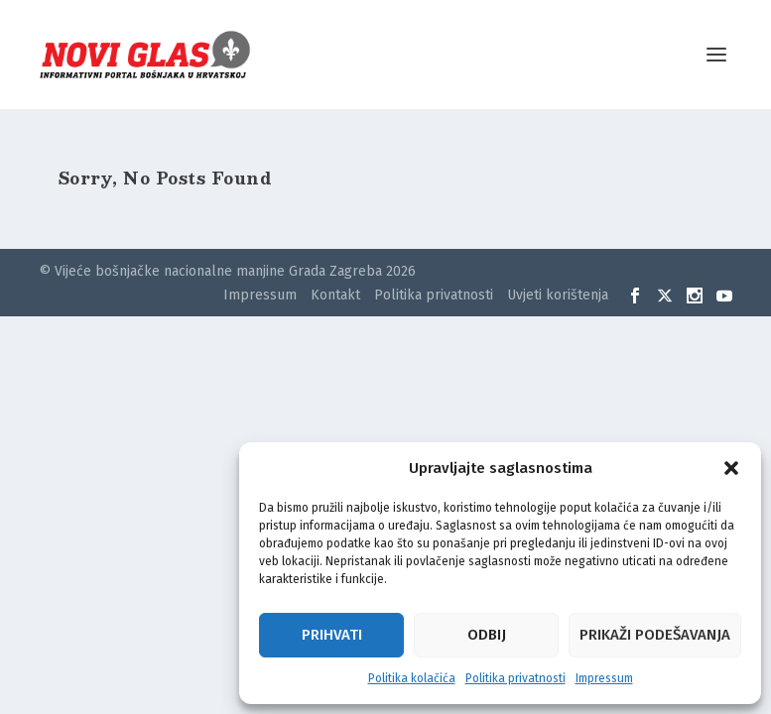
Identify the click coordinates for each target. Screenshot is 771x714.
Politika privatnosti (515, 678)
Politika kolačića (411, 678)
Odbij (486, 635)
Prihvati (332, 635)
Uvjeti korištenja (557, 295)
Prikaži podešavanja (654, 635)
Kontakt (335, 295)
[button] (731, 468)
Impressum (604, 678)
